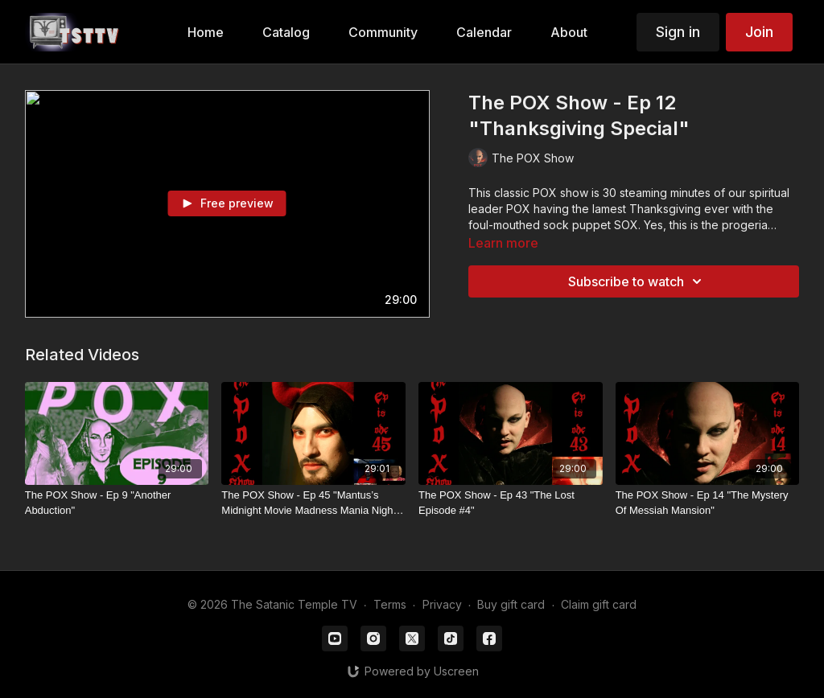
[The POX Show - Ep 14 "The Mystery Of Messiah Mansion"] (708, 503)
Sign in (678, 31)
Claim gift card (599, 604)
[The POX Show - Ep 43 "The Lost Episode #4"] (510, 503)
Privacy (442, 604)
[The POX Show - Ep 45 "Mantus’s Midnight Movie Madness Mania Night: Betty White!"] (313, 503)
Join (759, 31)
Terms (389, 604)
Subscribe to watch (637, 281)
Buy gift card (511, 604)
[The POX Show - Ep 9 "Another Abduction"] (117, 503)
